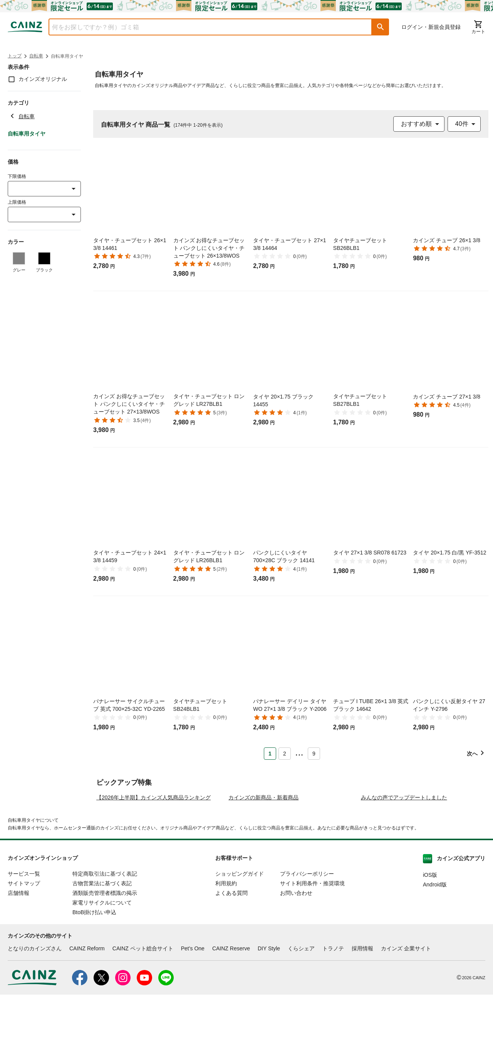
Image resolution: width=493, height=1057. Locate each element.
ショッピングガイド (239, 936)
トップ (15, 56)
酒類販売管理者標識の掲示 (104, 955)
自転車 (36, 56)
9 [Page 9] (313, 753)
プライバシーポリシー (307, 936)
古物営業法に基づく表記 (102, 945)
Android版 (435, 946)
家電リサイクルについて (102, 965)
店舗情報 (18, 955)
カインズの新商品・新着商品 (263, 859)
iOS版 (430, 937)
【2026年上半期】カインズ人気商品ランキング (153, 859)
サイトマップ (24, 945)
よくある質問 (231, 955)
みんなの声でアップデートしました (404, 859)
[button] (380, 26)
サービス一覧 (24, 936)
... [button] (299, 752)
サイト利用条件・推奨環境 (312, 945)
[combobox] (204, 27)
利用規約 (226, 945)
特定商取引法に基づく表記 (104, 936)
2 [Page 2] (284, 753)
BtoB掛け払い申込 (94, 974)
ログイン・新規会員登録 (431, 27)
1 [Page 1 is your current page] (270, 753)
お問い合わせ (296, 955)
